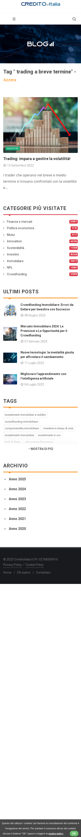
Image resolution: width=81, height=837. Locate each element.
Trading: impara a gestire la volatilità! (36, 158)
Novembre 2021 (15, 651)
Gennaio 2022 (13, 626)
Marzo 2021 (12, 692)
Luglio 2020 (12, 749)
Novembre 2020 (15, 728)
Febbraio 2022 (14, 620)
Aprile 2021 (12, 687)
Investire (12, 148)
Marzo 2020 (12, 769)
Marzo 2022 (12, 615)
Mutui (11, 235)
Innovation (14, 241)
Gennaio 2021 (13, 703)
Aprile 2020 (12, 764)
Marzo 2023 (12, 548)
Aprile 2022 (12, 610)
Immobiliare (15, 261)
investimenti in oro (49, 435)
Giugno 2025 (12, 487)
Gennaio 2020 (13, 780)
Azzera (9, 79)
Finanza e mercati (19, 222)
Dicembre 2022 (15, 579)
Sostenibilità (15, 248)
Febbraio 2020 (14, 775)
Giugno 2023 (12, 533)
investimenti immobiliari (19, 435)
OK (74, 833)
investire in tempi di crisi (58, 428)
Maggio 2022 (13, 605)
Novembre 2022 (15, 584)
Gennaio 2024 (13, 508)
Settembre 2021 (15, 661)
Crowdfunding (17, 274)
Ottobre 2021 (13, 656)
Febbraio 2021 (14, 697)
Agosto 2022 (13, 600)
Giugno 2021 (12, 677)
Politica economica (20, 228)
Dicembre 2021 (15, 646)
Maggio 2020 (13, 759)
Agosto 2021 (13, 666)
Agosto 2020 (13, 744)
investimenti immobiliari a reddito (25, 414)
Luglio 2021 (12, 672)
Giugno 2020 (12, 754)
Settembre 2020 (15, 738)
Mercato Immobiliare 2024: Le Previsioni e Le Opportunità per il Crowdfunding (44, 331)
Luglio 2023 (12, 528)
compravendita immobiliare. (22, 428)
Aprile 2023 (12, 543)
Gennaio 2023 (13, 559)
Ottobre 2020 (13, 733)
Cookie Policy (35, 818)
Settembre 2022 (15, 595)
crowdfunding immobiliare (21, 421)
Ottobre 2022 (13, 589)
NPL (10, 267)
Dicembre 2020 (15, 723)
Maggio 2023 (13, 538)
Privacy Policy (12, 818)
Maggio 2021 (13, 682)
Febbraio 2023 (14, 554)
